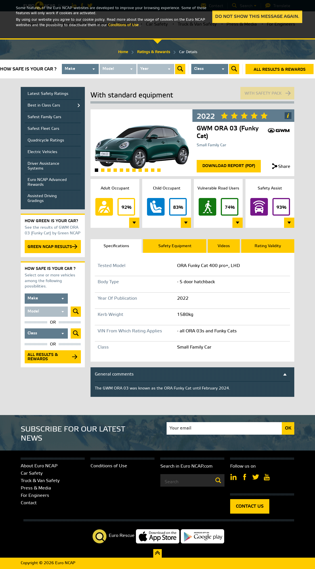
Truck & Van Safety (40, 480)
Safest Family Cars (44, 117)
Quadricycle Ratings (46, 140)
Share (284, 166)
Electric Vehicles (42, 152)
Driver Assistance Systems (43, 166)
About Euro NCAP (39, 466)
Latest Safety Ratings (48, 93)
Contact (29, 503)
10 (152, 170)
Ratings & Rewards (153, 52)
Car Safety (32, 473)
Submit (180, 69)
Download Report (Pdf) (228, 166)
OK (288, 428)
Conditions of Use (109, 466)
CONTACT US (250, 506)
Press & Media (36, 488)
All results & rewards (280, 69)
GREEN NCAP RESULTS (50, 247)
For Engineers (35, 495)
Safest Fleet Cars (43, 128)
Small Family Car (211, 145)
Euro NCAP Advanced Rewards (47, 182)
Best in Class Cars (44, 105)
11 (159, 170)
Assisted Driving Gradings (42, 198)
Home (123, 52)
